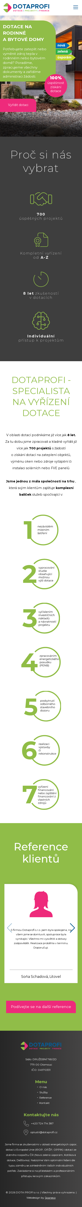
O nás (43, 1087)
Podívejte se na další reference (41, 1006)
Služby (43, 1092)
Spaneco (50, 1197)
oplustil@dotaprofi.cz (44, 1132)
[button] (72, 928)
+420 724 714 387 (42, 1123)
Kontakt (44, 1103)
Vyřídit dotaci (18, 105)
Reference (45, 1097)
